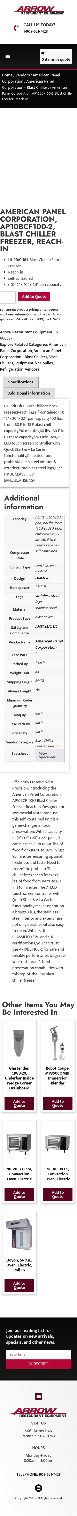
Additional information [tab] (29, 393)
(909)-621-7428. (48, 319)
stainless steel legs (47, 598)
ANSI (39, 626)
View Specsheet (47, 755)
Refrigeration (11, 369)
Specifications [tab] (20, 382)
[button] (7, 56)
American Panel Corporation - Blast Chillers (28, 84)
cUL (48, 626)
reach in (42, 577)
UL (55, 626)
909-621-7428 (50, 1474)
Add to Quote (34, 296)
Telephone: (27, 1474)
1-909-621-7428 (35, 31)
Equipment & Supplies (33, 363)
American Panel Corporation (49, 644)
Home (7, 75)
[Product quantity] (7, 297)
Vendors (22, 75)
